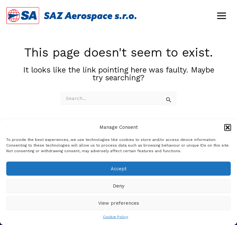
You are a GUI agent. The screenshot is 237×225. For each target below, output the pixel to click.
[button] (228, 127)
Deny (118, 186)
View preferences (118, 203)
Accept (119, 169)
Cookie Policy (115, 217)
